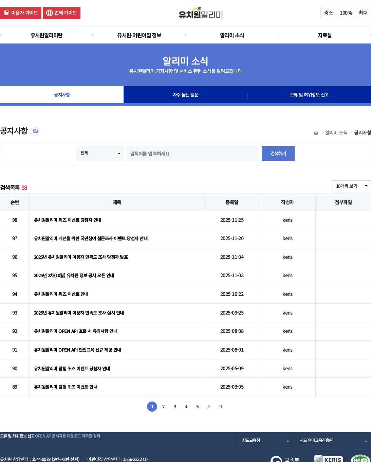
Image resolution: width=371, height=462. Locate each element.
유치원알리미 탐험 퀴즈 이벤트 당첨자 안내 (75, 350)
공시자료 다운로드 (89, 420)
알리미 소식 (232, 35)
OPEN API (56, 420)
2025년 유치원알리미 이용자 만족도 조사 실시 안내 (82, 301)
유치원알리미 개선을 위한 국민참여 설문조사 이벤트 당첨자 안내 (95, 235)
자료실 (324, 35)
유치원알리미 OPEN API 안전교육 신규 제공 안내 (80, 334)
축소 (328, 12)
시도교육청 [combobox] (251, 420)
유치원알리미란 (46, 35)
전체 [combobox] (84, 152)
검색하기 (278, 153)
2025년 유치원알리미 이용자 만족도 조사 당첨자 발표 (84, 251)
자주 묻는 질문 (186, 96)
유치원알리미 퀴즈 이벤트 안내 (63, 284)
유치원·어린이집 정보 (139, 35)
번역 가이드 (65, 12)
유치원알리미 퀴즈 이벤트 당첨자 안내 (70, 218)
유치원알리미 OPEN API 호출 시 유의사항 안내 (78, 317)
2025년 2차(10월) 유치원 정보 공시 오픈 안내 (77, 268)
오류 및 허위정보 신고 (309, 96)
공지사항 (62, 96)
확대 (363, 12)
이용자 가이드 (24, 12)
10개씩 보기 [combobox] (345, 186)
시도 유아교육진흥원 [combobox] (318, 420)
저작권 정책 (124, 420)
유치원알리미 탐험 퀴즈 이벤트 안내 (68, 367)
